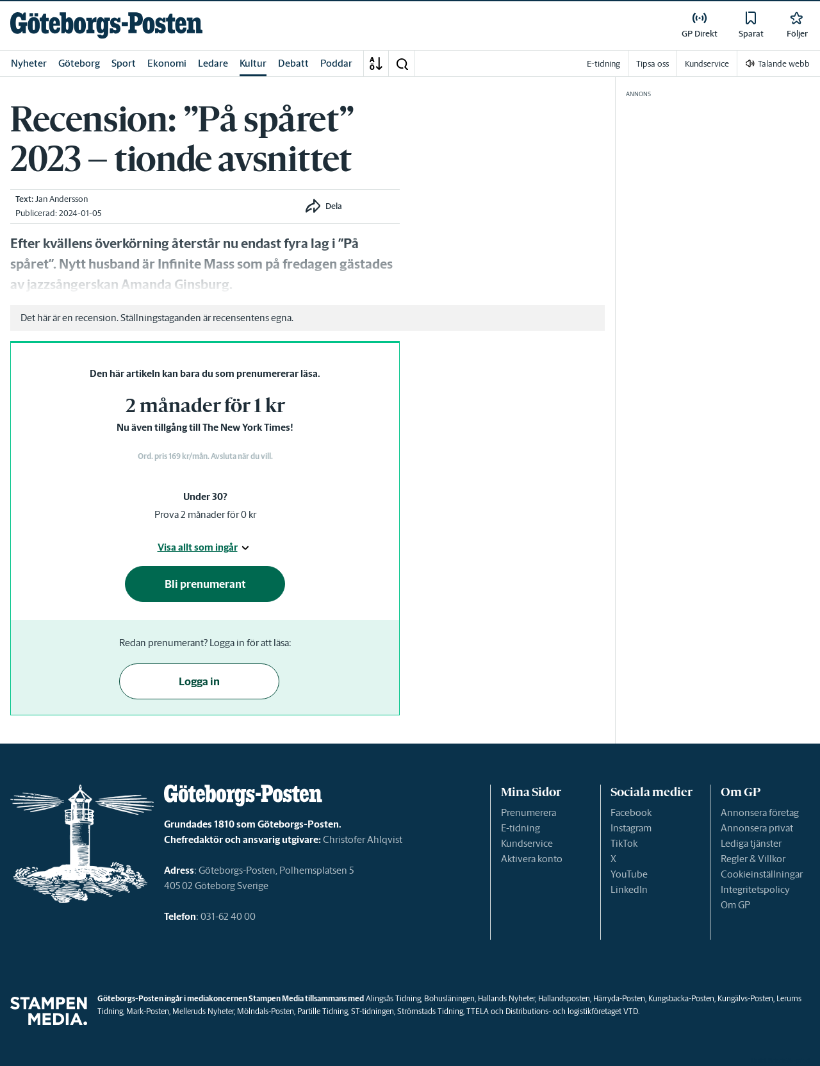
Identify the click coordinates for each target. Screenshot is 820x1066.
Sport (123, 63)
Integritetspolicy (755, 889)
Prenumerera (528, 812)
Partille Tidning (322, 1011)
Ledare (213, 63)
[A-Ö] (376, 63)
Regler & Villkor (753, 859)
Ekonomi (166, 63)
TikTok (624, 843)
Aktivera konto (531, 859)
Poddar (336, 63)
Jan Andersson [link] (61, 199)
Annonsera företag (760, 812)
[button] (401, 63)
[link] (106, 25)
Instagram (631, 828)
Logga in (199, 681)
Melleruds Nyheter (203, 1011)
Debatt (293, 63)
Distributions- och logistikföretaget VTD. (572, 1011)
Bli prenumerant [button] (205, 584)
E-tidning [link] (603, 63)
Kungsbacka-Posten (681, 998)
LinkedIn (629, 889)
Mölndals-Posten (265, 1011)
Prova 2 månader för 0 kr (205, 514)
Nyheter (29, 63)
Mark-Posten (147, 1011)
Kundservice (527, 843)
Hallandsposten (564, 998)
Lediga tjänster (751, 843)
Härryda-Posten (619, 998)
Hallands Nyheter (506, 998)
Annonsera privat (757, 828)
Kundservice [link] (707, 63)
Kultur (253, 63)
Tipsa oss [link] (652, 63)
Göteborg (79, 63)
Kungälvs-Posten (745, 998)
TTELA (477, 1011)
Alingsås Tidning (393, 998)
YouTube (629, 874)
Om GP (735, 905)
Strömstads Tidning (430, 1011)
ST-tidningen (372, 1011)
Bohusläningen (449, 998)
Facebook (631, 812)
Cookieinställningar (762, 874)
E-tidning (520, 828)
